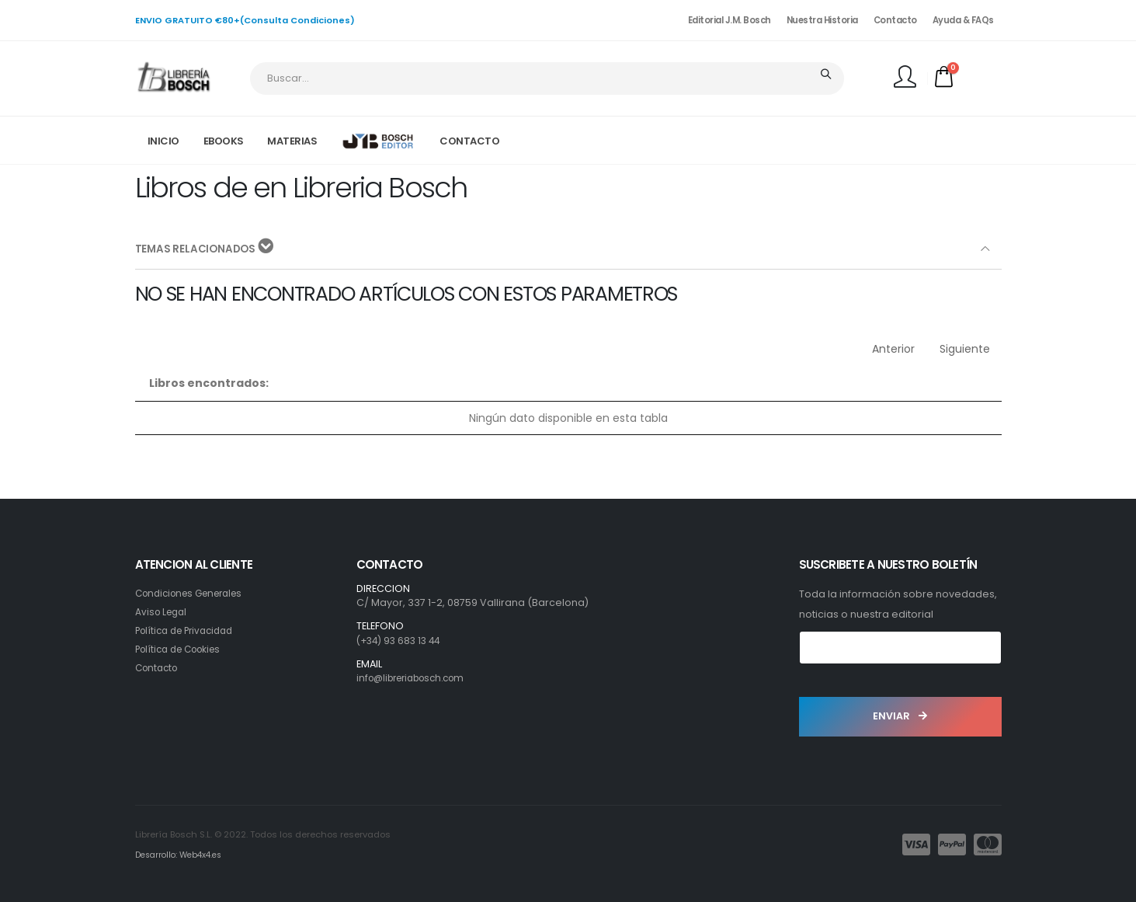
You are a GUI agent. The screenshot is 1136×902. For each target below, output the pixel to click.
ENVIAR (900, 716)
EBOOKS (223, 141)
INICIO (163, 141)
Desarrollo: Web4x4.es (183, 854)
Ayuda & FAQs (963, 20)
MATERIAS (292, 141)
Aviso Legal (163, 611)
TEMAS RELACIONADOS (205, 248)
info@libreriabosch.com (417, 677)
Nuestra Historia (822, 20)
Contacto (895, 20)
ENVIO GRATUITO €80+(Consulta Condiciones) (245, 20)
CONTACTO (469, 141)
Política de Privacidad (189, 630)
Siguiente (965, 349)
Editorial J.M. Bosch (729, 20)
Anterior (893, 349)
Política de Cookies (183, 649)
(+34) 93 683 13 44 (401, 640)
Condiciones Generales (195, 593)
